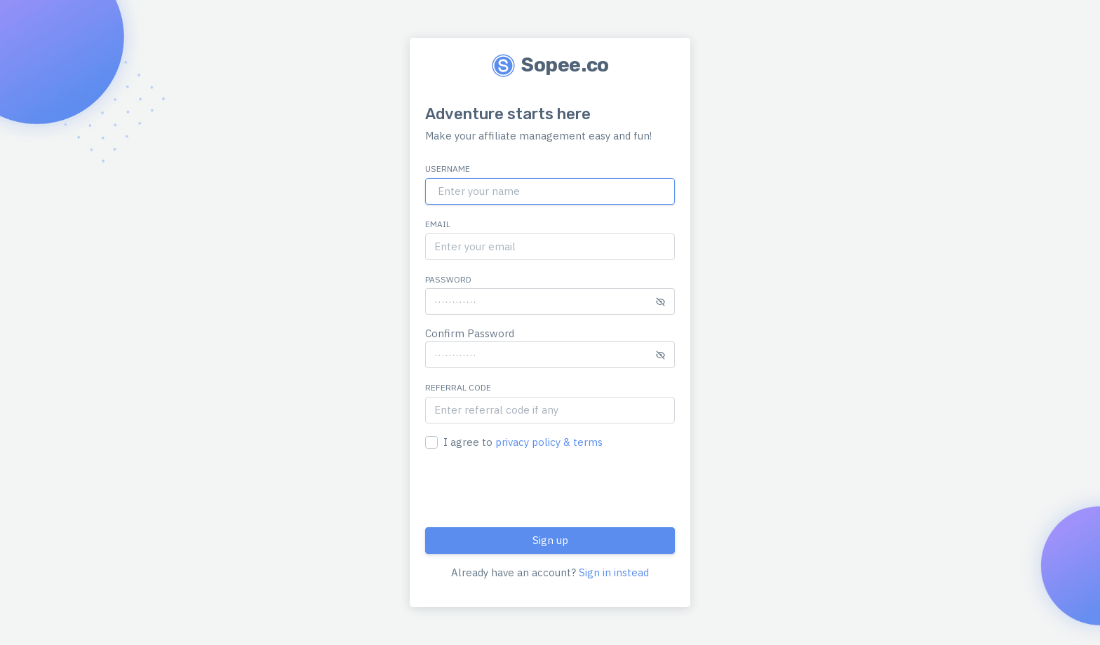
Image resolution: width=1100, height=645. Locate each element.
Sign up (550, 540)
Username (447, 168)
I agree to (523, 442)
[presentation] (531, 488)
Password (448, 279)
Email (437, 224)
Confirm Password (469, 333)
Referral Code (458, 387)
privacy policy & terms (549, 442)
